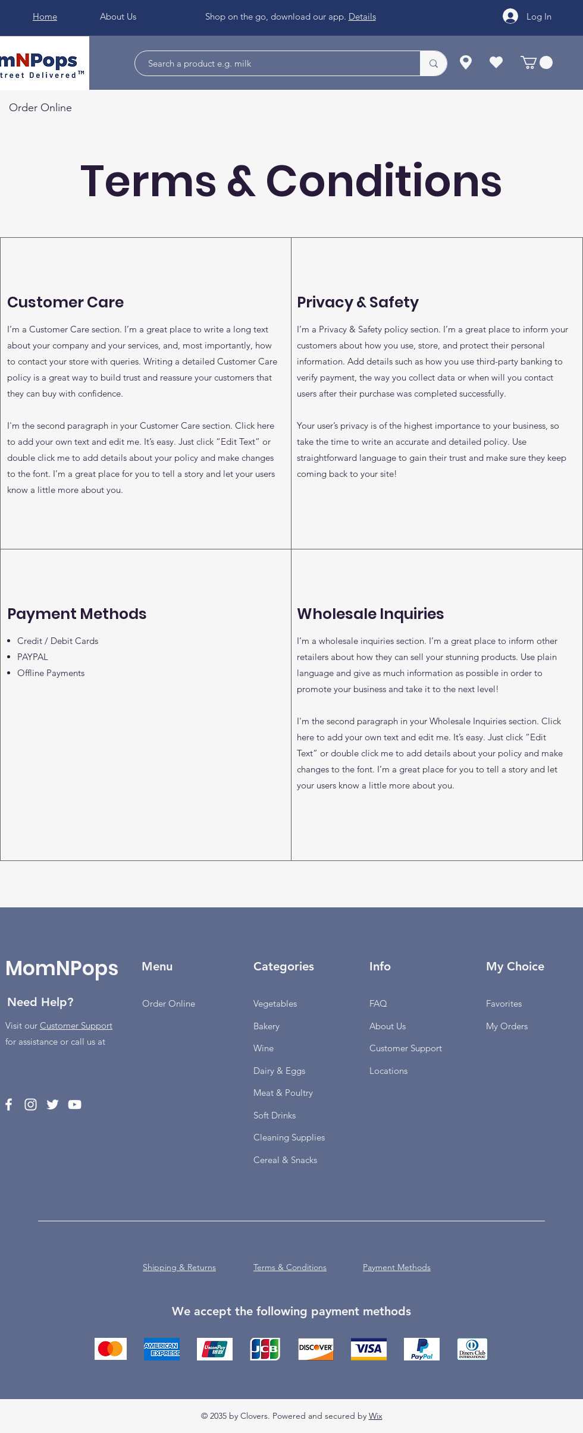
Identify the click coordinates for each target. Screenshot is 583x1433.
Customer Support (76, 1025)
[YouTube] (75, 1104)
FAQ (378, 1003)
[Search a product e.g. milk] (271, 63)
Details (362, 16)
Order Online (168, 1003)
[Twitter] (53, 1104)
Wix (376, 1415)
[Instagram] (31, 1104)
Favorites (504, 1003)
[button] (537, 62)
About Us (387, 1026)
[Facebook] (9, 1104)
